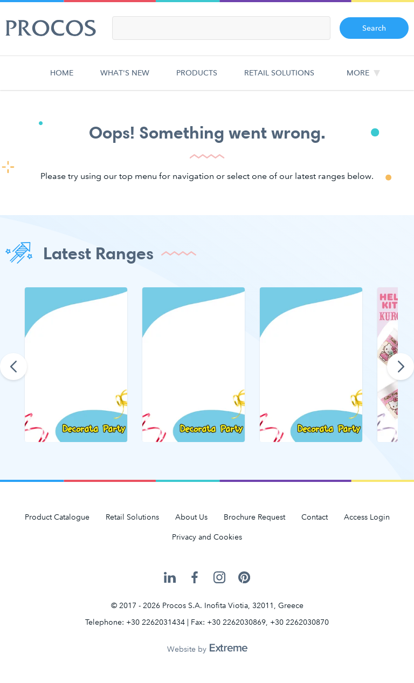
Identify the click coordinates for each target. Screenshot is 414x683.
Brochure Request (254, 517)
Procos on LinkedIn (169, 577)
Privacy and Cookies (207, 537)
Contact (314, 517)
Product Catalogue (57, 517)
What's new (124, 78)
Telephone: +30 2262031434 (135, 622)
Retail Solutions (279, 78)
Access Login (367, 517)
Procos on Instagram (219, 577)
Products (196, 78)
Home (64, 78)
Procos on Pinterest (244, 577)
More (358, 73)
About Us (191, 517)
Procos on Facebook (194, 577)
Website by (207, 649)
